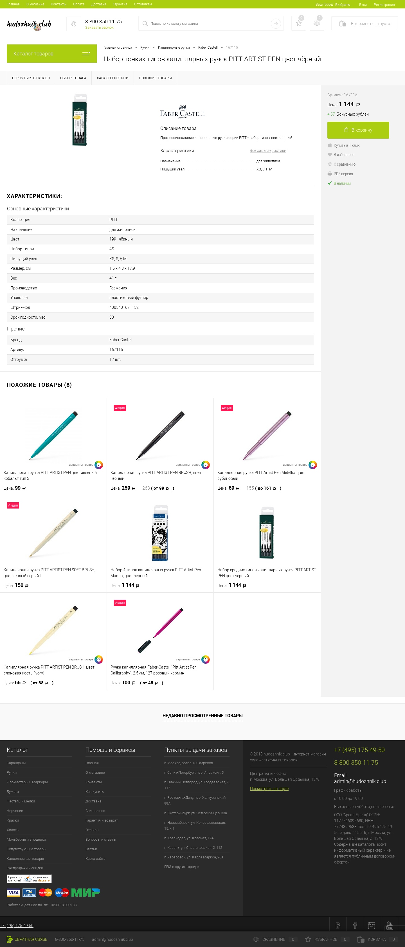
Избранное (327, 939)
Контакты (58, 4)
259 (142, 485)
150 (18, 583)
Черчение (15, 808)
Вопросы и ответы (101, 837)
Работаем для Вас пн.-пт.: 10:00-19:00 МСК (42, 902)
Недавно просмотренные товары (203, 713)
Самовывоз (95, 808)
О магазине (35, 4)
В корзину (358, 130)
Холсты (13, 827)
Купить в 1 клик (343, 145)
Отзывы (92, 827)
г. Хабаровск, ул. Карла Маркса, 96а (193, 854)
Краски (13, 818)
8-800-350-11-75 (69, 939)
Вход (363, 5)
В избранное (340, 154)
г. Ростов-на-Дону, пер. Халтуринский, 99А (195, 798)
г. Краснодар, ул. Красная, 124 (188, 835)
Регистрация (384, 5)
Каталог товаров (52, 53)
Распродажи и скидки (25, 865)
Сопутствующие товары (26, 846)
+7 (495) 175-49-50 (16, 923)
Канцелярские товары (25, 856)
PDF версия (340, 173)
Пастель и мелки (21, 799)
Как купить (95, 789)
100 (137, 680)
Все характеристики (268, 150)
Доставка (98, 4)
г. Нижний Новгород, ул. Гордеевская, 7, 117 (196, 782)
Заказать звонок (99, 27)
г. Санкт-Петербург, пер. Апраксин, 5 (194, 770)
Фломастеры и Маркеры (27, 779)
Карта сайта (95, 856)
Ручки (12, 770)
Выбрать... (343, 5)
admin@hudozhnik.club (360, 779)
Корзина (377, 939)
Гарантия (120, 4)
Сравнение (275, 939)
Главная (13, 4)
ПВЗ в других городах (181, 864)
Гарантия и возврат (102, 818)
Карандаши (16, 760)
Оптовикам (143, 4)
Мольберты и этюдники (26, 837)
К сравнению (341, 164)
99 (16, 485)
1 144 (127, 583)
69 (249, 485)
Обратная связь (27, 939)
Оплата (78, 4)
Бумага (13, 789)
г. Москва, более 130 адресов (188, 760)
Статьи (91, 846)
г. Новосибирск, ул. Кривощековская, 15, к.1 (195, 823)
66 (28, 680)
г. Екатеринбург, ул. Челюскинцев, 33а (195, 810)
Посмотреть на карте (269, 786)
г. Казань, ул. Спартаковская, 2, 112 (193, 845)
